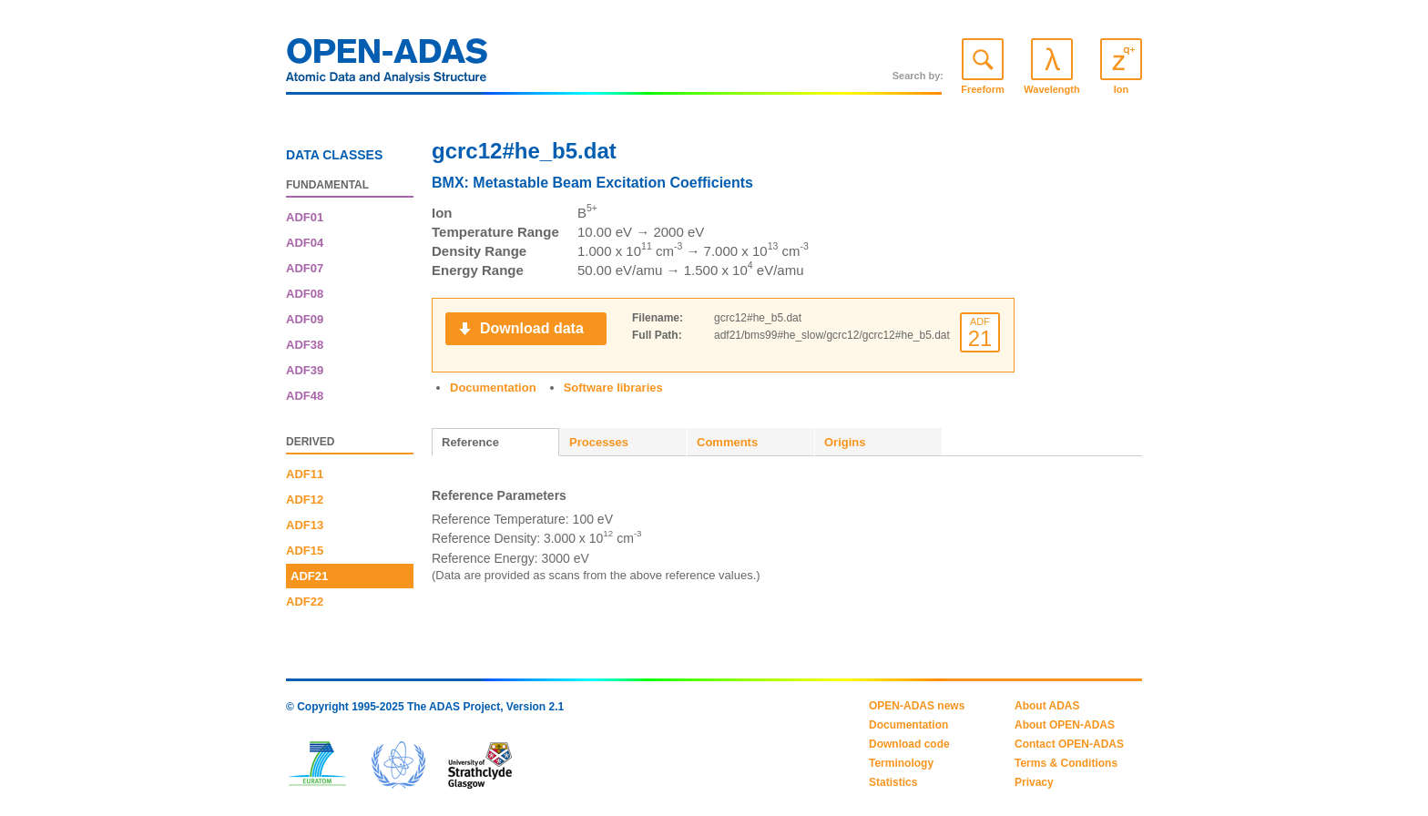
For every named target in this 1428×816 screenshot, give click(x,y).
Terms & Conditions (1066, 763)
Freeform (983, 89)
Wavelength (1051, 89)
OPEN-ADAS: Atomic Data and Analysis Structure (387, 65)
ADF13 (304, 525)
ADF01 (304, 217)
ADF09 (304, 319)
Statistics (893, 782)
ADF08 (304, 294)
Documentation (493, 387)
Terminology (901, 763)
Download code (909, 744)
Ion (1121, 89)
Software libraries (613, 387)
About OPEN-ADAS (1065, 725)
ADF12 (304, 499)
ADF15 (304, 550)
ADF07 (304, 268)
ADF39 (304, 370)
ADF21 (309, 576)
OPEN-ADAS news (916, 705)
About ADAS (1047, 705)
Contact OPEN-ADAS (1069, 744)
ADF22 (304, 601)
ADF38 (304, 345)
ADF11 (304, 474)
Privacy (1034, 782)
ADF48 (304, 396)
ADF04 (304, 243)
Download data (532, 328)
